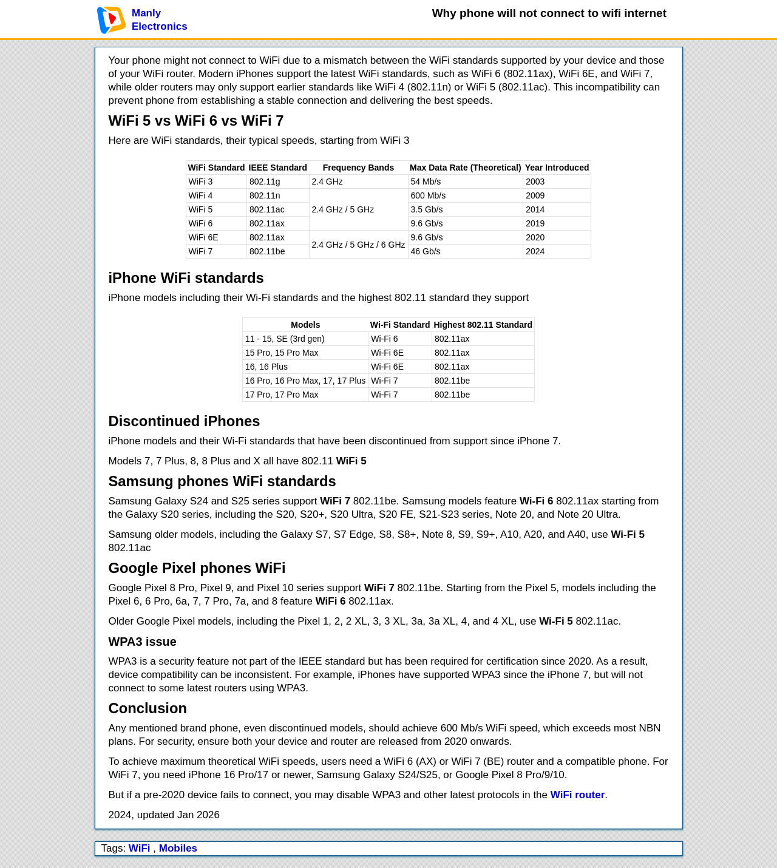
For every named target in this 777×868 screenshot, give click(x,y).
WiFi (140, 848)
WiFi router (578, 795)
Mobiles (178, 848)
